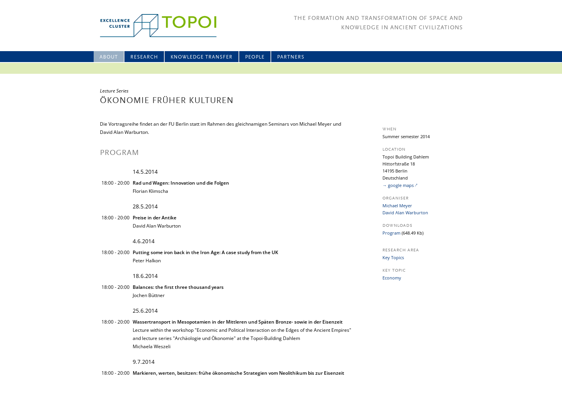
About (109, 57)
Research (144, 57)
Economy (391, 278)
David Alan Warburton (405, 212)
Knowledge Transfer (202, 57)
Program (391, 233)
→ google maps (398, 185)
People (255, 57)
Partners (290, 57)
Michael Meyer (397, 205)
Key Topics (393, 257)
